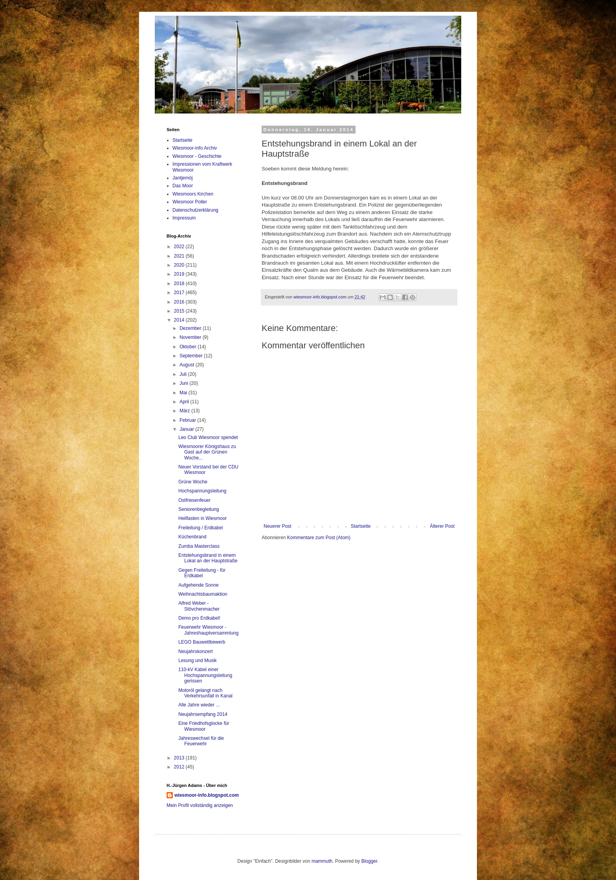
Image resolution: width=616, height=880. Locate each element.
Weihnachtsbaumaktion (202, 594)
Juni (184, 383)
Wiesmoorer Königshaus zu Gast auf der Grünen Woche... (207, 452)
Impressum (184, 218)
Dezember (191, 328)
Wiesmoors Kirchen (192, 194)
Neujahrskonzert (195, 651)
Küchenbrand (192, 537)
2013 (180, 758)
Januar (187, 429)
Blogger (369, 861)
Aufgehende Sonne (198, 585)
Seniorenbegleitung (198, 509)
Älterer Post (442, 526)
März (185, 410)
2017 (180, 292)
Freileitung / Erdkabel (200, 528)
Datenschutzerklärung (195, 210)
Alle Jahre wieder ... (199, 705)
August (188, 365)
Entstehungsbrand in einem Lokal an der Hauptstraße (207, 558)
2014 (180, 320)
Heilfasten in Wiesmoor (202, 518)
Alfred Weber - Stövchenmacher (199, 605)
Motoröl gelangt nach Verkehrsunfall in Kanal (205, 693)
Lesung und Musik (197, 660)
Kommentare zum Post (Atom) (318, 537)
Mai (184, 392)
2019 (180, 274)
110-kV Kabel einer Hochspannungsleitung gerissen (205, 675)
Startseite (361, 526)
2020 (180, 265)
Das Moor (182, 185)
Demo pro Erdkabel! (199, 618)
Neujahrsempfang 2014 (202, 714)
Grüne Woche (192, 482)
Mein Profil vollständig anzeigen (200, 805)
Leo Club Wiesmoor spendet (208, 437)
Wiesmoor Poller (189, 202)
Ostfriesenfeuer (194, 500)
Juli (184, 374)
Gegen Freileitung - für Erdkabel (202, 572)
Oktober (189, 346)
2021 (180, 256)
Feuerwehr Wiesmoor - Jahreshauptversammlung (208, 629)
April (185, 401)
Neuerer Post (278, 526)
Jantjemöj (182, 178)
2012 (180, 767)
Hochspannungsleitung (202, 491)
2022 (180, 246)
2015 (180, 311)
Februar (188, 420)
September (192, 356)
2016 (180, 302)
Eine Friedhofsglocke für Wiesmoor (203, 726)
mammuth (322, 861)
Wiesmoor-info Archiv (194, 148)
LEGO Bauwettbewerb (201, 642)
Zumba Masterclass (199, 546)
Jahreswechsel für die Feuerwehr (201, 740)
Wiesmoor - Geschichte (197, 156)
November (191, 337)
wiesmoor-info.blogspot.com (206, 795)
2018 (180, 283)
